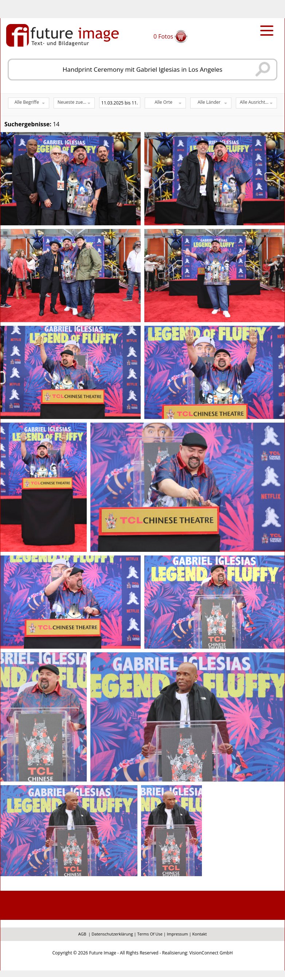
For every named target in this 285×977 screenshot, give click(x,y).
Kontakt (199, 934)
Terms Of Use (150, 934)
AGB (82, 934)
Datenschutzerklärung (112, 934)
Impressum (177, 934)
